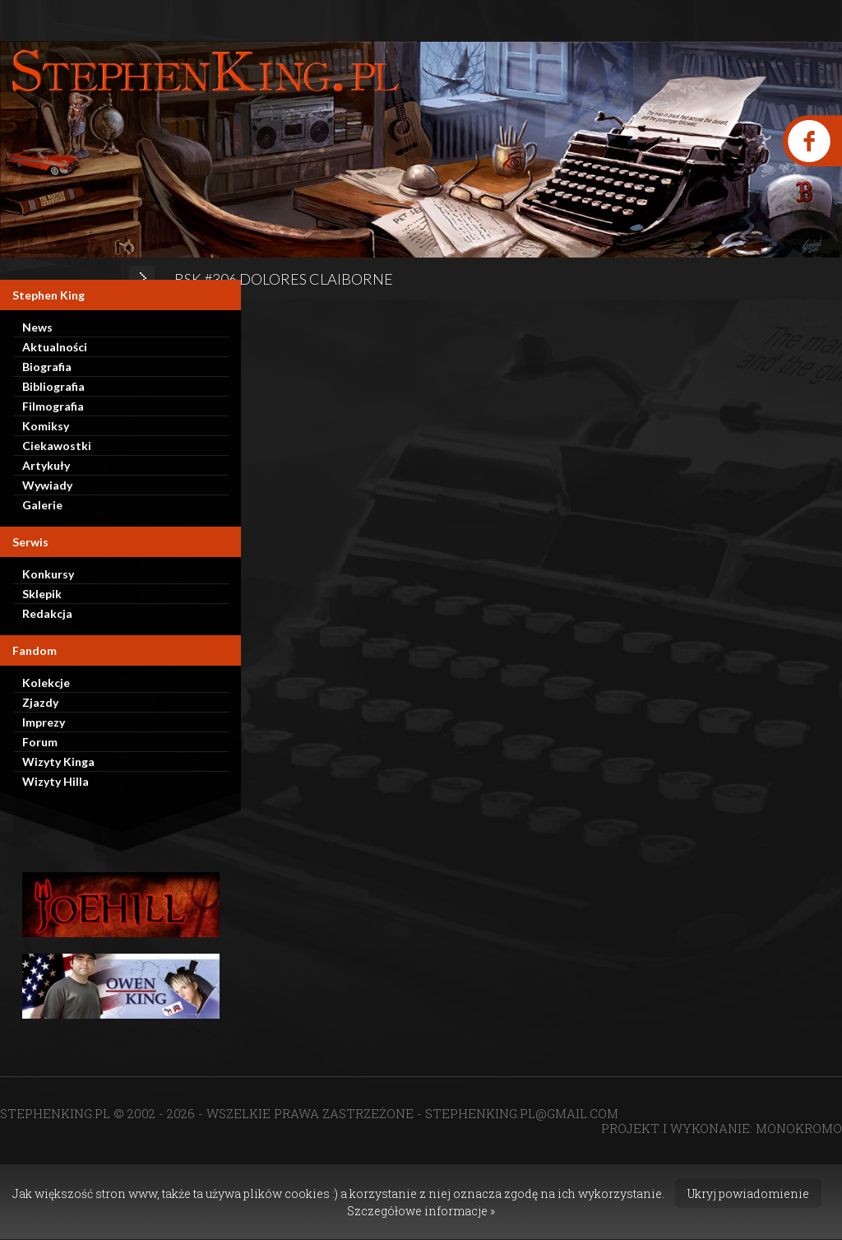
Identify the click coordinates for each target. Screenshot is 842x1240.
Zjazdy (40, 702)
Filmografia (53, 406)
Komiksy (45, 426)
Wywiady (47, 485)
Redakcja (47, 613)
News (37, 327)
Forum (40, 742)
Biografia (47, 367)
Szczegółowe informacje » (421, 1211)
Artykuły (46, 465)
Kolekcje (46, 683)
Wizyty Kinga (58, 762)
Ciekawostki (56, 446)
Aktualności (54, 347)
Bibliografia (53, 386)
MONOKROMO (799, 1128)
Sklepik (42, 594)
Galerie (42, 505)
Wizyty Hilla (55, 781)
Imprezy (43, 722)
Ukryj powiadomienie (748, 1193)
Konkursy (48, 574)
